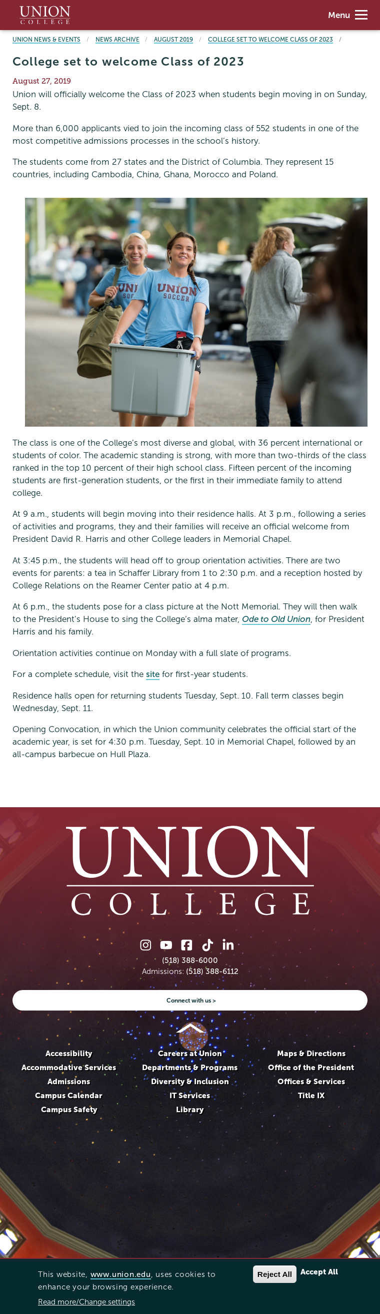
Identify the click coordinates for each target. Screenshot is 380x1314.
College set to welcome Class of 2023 (270, 39)
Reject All (275, 1274)
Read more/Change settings (86, 1301)
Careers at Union (190, 1053)
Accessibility (69, 1053)
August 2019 (173, 39)
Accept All (319, 1271)
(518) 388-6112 (212, 971)
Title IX (311, 1095)
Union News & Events (46, 39)
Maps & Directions (311, 1053)
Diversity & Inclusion (190, 1081)
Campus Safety (69, 1109)
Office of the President (311, 1067)
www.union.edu (120, 1274)
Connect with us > (191, 1000)
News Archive (118, 39)
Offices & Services (311, 1081)
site (153, 674)
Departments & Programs (190, 1067)
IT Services (190, 1095)
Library (190, 1109)
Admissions (69, 1081)
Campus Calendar (68, 1095)
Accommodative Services (69, 1067)
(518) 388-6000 (190, 960)
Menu (348, 15)
